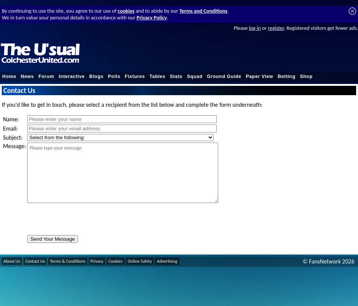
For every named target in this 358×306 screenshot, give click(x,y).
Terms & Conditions (67, 261)
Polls (114, 76)
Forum (46, 76)
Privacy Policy (151, 17)
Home (9, 76)
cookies (126, 10)
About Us (11, 261)
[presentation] (84, 219)
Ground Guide (224, 76)
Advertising (167, 261)
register (276, 28)
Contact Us (35, 261)
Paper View (259, 76)
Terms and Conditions (203, 10)
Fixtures (135, 76)
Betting (286, 76)
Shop (306, 76)
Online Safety (140, 261)
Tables (158, 76)
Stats (176, 76)
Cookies (116, 261)
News (27, 76)
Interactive (72, 76)
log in (255, 28)
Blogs (96, 76)
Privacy (97, 261)
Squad (194, 76)
